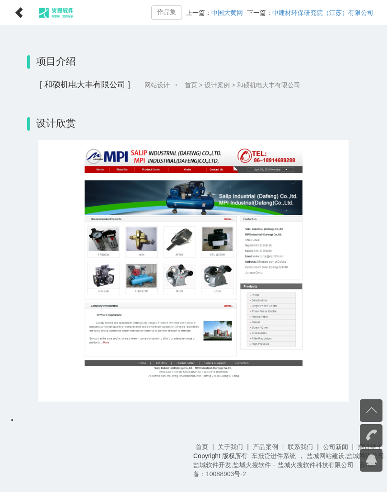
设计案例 (217, 85)
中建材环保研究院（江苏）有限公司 (322, 12)
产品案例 (265, 446)
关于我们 (230, 446)
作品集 (166, 12)
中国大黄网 (227, 12)
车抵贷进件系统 (274, 455)
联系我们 (300, 446)
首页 (191, 85)
